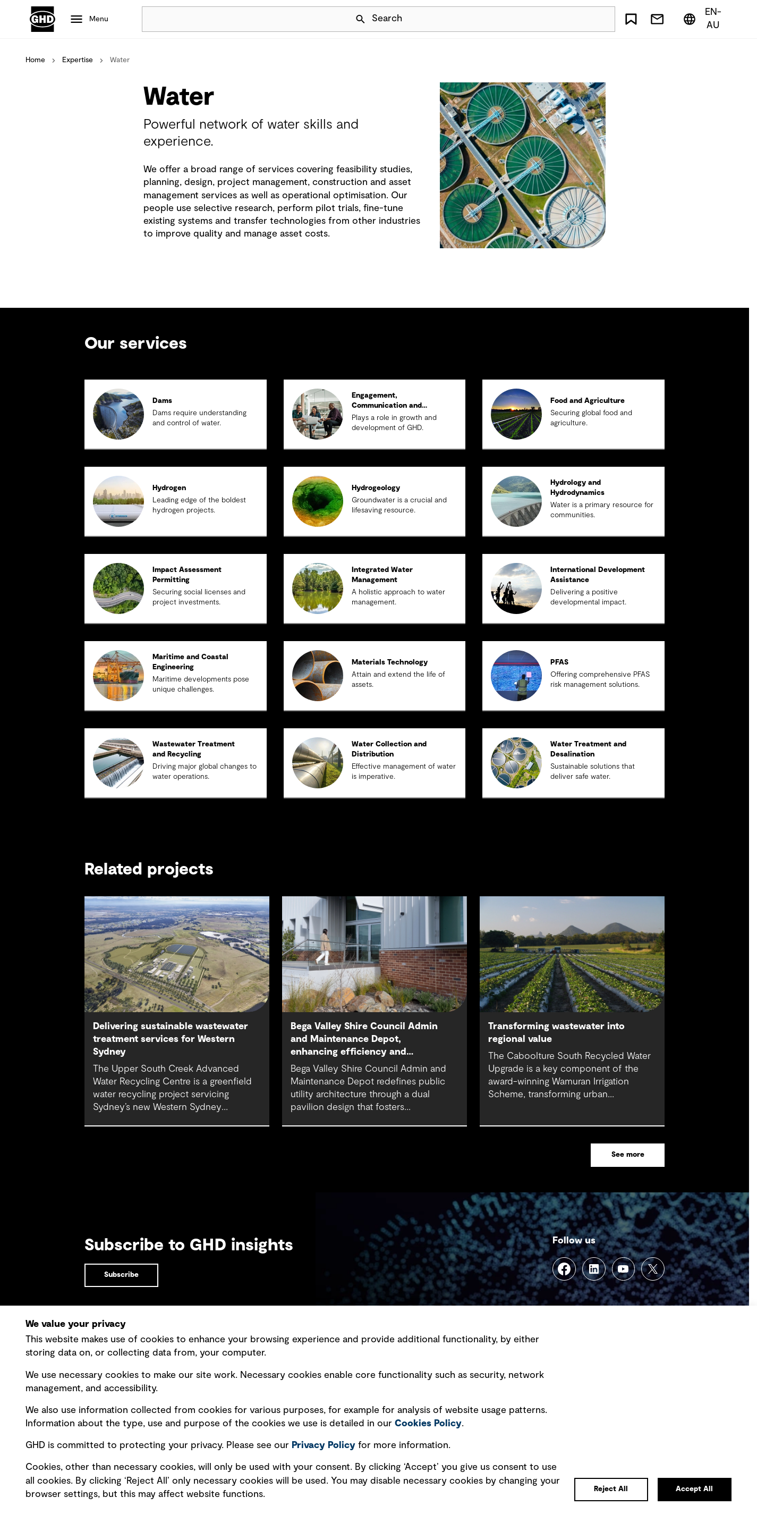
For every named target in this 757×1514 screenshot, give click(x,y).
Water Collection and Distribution (389, 749)
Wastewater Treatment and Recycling (193, 749)
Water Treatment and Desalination (588, 749)
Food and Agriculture (587, 401)
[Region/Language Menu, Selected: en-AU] (705, 19)
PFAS (559, 662)
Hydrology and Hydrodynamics (577, 488)
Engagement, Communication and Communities (387, 405)
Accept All (694, 1489)
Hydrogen (169, 488)
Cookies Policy (428, 1423)
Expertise (77, 60)
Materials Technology (390, 662)
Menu (98, 19)
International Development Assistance (597, 575)
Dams (162, 401)
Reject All (611, 1489)
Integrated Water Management (382, 575)
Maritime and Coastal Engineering (190, 662)
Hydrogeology (376, 488)
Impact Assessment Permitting (187, 575)
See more (627, 1154)
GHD (42, 19)
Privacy (323, 1445)
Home (35, 60)
